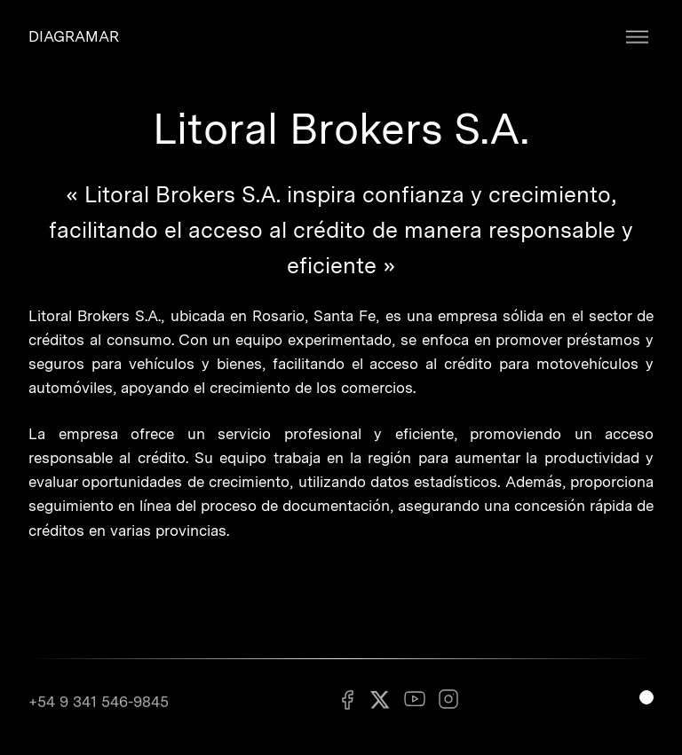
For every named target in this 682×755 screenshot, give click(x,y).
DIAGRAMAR (73, 36)
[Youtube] (414, 704)
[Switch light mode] (646, 697)
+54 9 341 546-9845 (98, 705)
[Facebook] (347, 704)
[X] (381, 705)
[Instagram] (448, 704)
